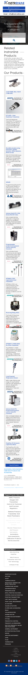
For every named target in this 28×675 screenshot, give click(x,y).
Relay (7, 610)
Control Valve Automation (14, 595)
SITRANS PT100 (14, 565)
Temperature (9, 642)
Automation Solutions (12, 631)
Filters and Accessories (13, 608)
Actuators (8, 603)
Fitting (7, 619)
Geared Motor (9, 614)
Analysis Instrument (11, 635)
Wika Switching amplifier (14, 553)
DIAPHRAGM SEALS (10, 588)
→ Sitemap (15, 656)
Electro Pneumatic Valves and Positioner (13, 626)
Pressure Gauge (10, 590)
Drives (7, 633)
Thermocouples (10, 580)
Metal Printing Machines (13, 593)
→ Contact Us (15, 651)
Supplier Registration (15, 8)
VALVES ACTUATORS (11, 606)
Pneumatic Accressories (13, 623)
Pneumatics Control (11, 621)
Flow (6, 639)
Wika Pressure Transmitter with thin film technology (14, 559)
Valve (7, 578)
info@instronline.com (19, 487)
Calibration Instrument (13, 616)
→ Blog (15, 653)
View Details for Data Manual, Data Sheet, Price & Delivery (16, 99)
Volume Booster (10, 612)
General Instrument (11, 629)
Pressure (8, 644)
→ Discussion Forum (15, 655)
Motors (7, 576)
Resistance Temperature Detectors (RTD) (13, 583)
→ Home (15, 648)
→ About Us (15, 650)
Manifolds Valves (10, 574)
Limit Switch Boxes (11, 599)
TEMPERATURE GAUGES (11, 586)
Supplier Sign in (14, 11)
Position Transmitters (12, 597)
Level (6, 637)
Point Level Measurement (13, 601)
